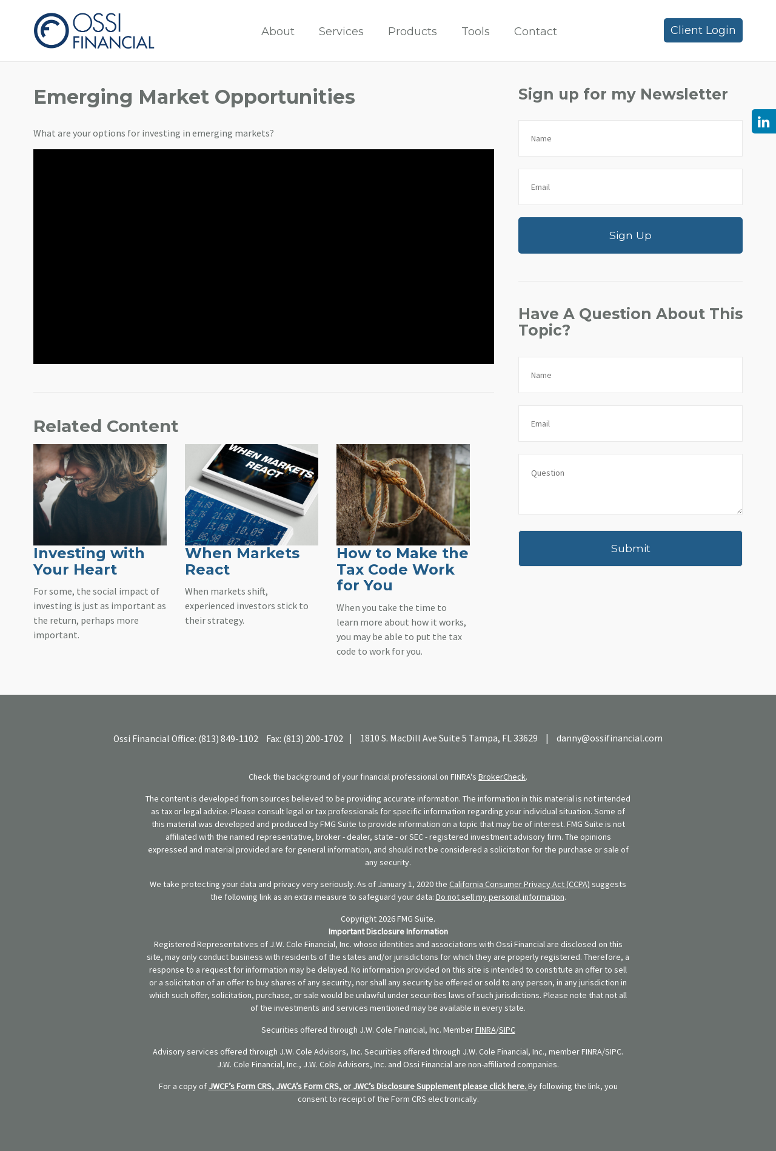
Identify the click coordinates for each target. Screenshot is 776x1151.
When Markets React (242, 561)
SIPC (507, 1029)
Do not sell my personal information (500, 896)
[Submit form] (630, 548)
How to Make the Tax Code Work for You (402, 569)
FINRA (485, 1029)
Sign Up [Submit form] (630, 235)
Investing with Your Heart (89, 561)
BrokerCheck (502, 776)
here (515, 1086)
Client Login (703, 30)
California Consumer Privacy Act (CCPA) (519, 884)
